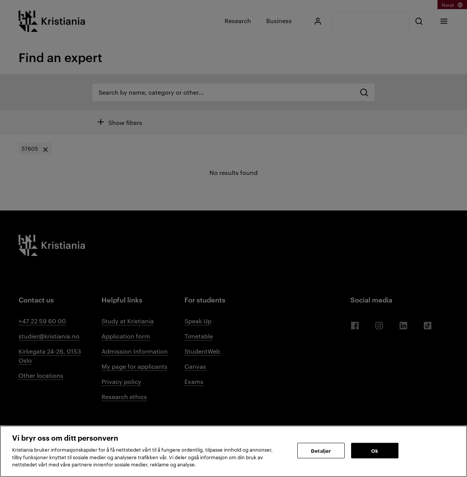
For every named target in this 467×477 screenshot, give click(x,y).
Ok (374, 450)
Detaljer (321, 450)
